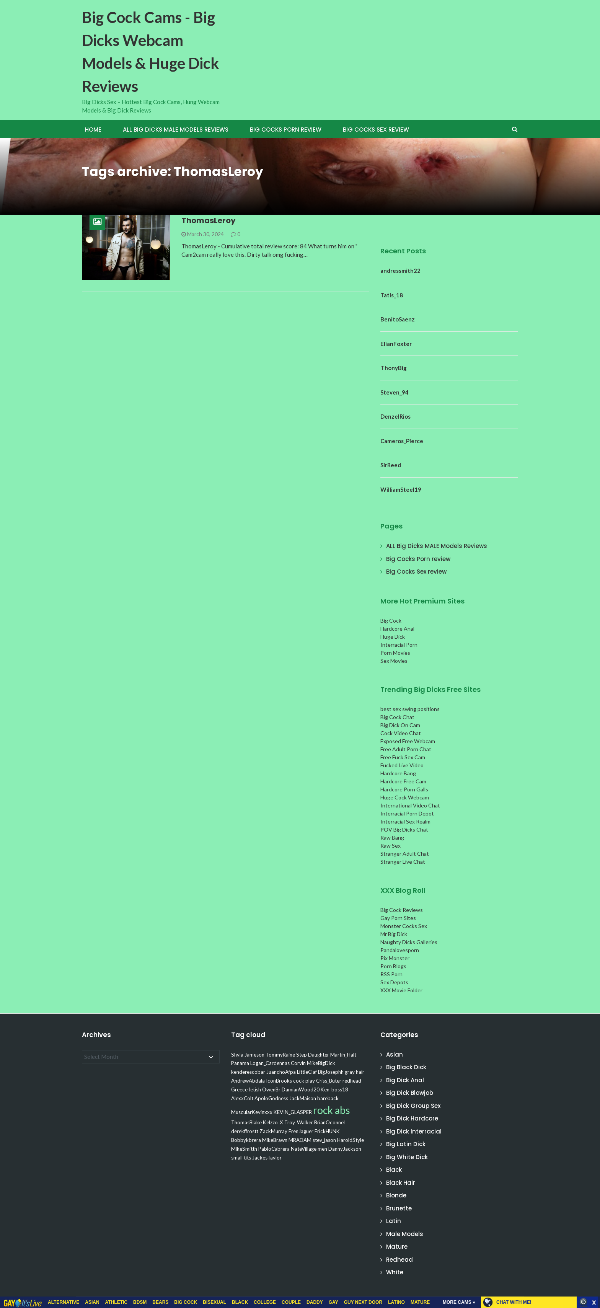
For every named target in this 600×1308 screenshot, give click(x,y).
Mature (397, 1247)
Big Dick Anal (405, 1080)
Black (394, 1170)
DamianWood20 (301, 1089)
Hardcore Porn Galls (404, 789)
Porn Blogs (393, 966)
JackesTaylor (267, 1158)
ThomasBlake (246, 1122)
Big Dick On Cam (400, 725)
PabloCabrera (274, 1149)
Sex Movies (394, 660)
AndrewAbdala (248, 1081)
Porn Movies (395, 652)
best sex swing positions (410, 709)
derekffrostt (244, 1131)
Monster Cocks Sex (403, 926)
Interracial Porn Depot (407, 813)
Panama (240, 1063)
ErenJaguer (301, 1131)
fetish (255, 1089)
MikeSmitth (244, 1149)
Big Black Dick (406, 1067)
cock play (304, 1081)
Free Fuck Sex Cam (402, 757)
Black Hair (400, 1183)
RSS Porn (391, 974)
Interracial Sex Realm (405, 821)
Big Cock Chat (397, 717)
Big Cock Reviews (401, 910)
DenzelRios (395, 416)
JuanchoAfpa (281, 1072)
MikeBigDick (321, 1063)
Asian (394, 1054)
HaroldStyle (350, 1140)
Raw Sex (390, 845)
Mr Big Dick (393, 934)
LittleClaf (307, 1072)
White (394, 1272)
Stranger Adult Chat (404, 853)
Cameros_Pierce (401, 440)
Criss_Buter (328, 1081)
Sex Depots (394, 982)
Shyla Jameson (247, 1055)
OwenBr (271, 1089)
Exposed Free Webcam (407, 741)
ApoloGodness (271, 1098)
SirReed (390, 465)
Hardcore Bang (398, 773)
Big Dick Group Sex (413, 1106)
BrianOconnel (329, 1122)
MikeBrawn (274, 1140)
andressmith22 (400, 270)
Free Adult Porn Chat (405, 749)
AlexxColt (242, 1098)
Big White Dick (407, 1157)
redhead (351, 1081)
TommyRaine (280, 1055)
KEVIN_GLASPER (293, 1112)
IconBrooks (279, 1081)
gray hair (354, 1072)
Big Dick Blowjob (409, 1093)
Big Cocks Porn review (285, 130)
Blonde (396, 1195)
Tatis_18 (391, 295)
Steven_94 (394, 392)
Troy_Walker (298, 1122)
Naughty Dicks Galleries (408, 942)
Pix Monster (394, 958)
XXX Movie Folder (401, 990)
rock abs (331, 1110)
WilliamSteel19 (400, 489)
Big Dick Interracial (414, 1131)
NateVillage (303, 1149)
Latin (393, 1221)
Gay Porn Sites (398, 918)
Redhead (399, 1260)
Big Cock (390, 620)
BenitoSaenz (397, 319)
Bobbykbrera (246, 1140)
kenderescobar (248, 1072)
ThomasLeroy (208, 220)
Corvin (298, 1063)
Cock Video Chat (400, 733)
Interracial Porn (398, 644)
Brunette (399, 1208)
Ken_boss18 (334, 1089)
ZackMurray (273, 1131)
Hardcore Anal (397, 628)
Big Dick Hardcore (412, 1118)
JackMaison (302, 1098)
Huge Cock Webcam (404, 797)
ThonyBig (393, 367)
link (593, 1188)
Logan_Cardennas (270, 1063)
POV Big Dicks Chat (404, 829)
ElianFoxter (396, 343)
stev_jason (324, 1140)
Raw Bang (392, 837)
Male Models (404, 1234)
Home (93, 130)
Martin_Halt (343, 1055)
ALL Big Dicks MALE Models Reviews (175, 130)
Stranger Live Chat (402, 861)
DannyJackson (344, 1149)
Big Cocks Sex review (376, 130)
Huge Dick (392, 636)
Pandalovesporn (399, 950)
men (322, 1149)
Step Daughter (312, 1055)
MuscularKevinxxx (251, 1112)
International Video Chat (410, 805)
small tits (241, 1158)
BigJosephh (331, 1072)
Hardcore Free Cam (403, 781)
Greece (239, 1089)
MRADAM (300, 1140)
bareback (328, 1098)
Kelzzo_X (273, 1122)
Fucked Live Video (402, 765)
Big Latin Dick (406, 1144)
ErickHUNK (327, 1131)
